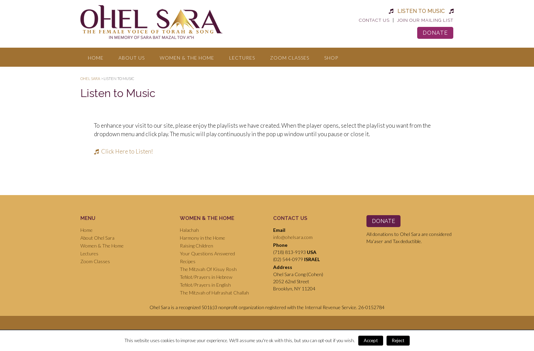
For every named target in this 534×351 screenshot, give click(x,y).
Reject (398, 340)
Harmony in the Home (202, 238)
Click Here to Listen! (123, 151)
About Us (132, 58)
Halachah (189, 230)
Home (96, 58)
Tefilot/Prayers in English (205, 285)
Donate (435, 33)
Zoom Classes (289, 58)
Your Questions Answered (207, 253)
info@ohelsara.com (293, 237)
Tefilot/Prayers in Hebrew (206, 277)
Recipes (187, 261)
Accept (371, 340)
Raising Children (196, 246)
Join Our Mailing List (425, 20)
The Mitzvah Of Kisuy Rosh (208, 269)
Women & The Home (187, 58)
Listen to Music (421, 11)
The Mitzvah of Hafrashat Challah (214, 293)
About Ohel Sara (97, 238)
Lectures (242, 58)
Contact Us (374, 20)
